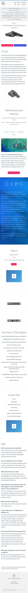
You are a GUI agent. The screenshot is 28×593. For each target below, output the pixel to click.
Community (23, 4)
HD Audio (12, 132)
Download (23, 2)
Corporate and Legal (14, 583)
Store (18, 4)
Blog (15, 2)
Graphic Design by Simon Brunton (8, 589)
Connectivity (20, 132)
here (23, 14)
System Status (14, 582)
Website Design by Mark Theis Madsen (9, 590)
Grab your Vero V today (7, 45)
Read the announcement (20, 45)
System (14, 134)
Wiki (15, 4)
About (19, 2)
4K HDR (6, 132)
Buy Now (14, 264)
